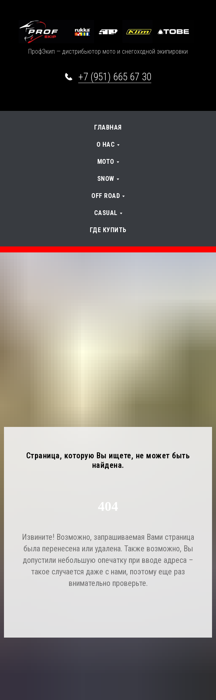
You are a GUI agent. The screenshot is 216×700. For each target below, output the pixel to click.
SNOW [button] (105, 178)
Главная (108, 127)
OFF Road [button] (105, 196)
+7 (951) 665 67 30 (114, 77)
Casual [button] (106, 213)
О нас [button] (105, 144)
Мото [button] (105, 161)
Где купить (108, 230)
